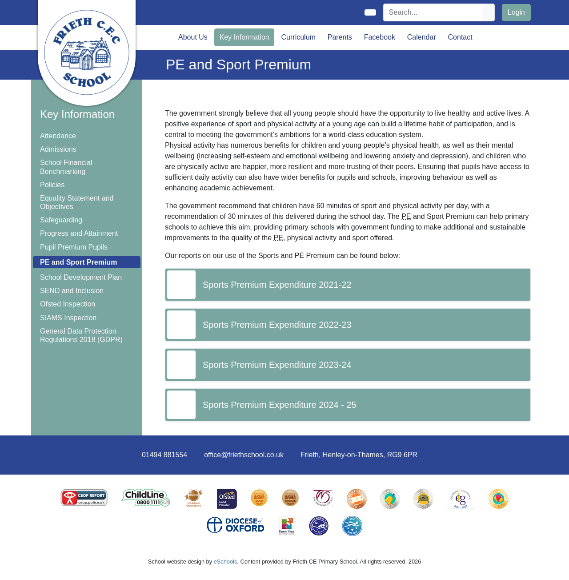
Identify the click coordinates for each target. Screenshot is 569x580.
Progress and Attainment (79, 233)
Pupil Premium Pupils (74, 247)
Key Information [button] (244, 37)
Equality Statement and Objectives (76, 202)
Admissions (58, 149)
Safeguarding (61, 220)
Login (516, 12)
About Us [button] (193, 37)
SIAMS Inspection (68, 318)
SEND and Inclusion (72, 290)
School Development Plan (81, 277)
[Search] (433, 12)
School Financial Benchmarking (66, 167)
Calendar (421, 37)
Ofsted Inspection (68, 304)
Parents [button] (340, 37)
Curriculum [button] (298, 37)
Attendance (58, 136)
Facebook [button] (379, 37)
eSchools (225, 561)
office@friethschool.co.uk (244, 455)
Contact (460, 37)
